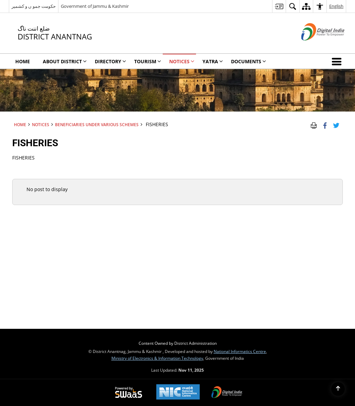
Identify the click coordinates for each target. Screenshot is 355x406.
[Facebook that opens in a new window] (325, 124)
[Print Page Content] (314, 124)
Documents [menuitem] (248, 61)
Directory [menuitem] (110, 61)
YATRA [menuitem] (212, 61)
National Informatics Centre (240, 351)
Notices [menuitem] (181, 61)
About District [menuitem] (65, 61)
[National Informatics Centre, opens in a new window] (178, 392)
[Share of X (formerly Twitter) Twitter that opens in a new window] (336, 124)
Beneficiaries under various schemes (97, 124)
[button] (338, 61)
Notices (40, 124)
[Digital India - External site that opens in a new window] (314, 46)
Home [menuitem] (22, 61)
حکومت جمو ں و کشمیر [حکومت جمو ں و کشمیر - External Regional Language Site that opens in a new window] (34, 6)
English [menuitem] (336, 6)
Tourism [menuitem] (147, 61)
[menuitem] (279, 6)
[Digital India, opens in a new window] (227, 392)
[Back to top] (338, 389)
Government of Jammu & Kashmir (95, 6)
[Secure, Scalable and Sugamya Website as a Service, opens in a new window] (128, 392)
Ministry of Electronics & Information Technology (157, 358)
